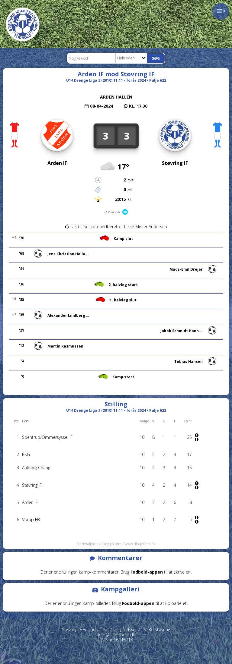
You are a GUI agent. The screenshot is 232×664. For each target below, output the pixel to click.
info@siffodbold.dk (116, 634)
